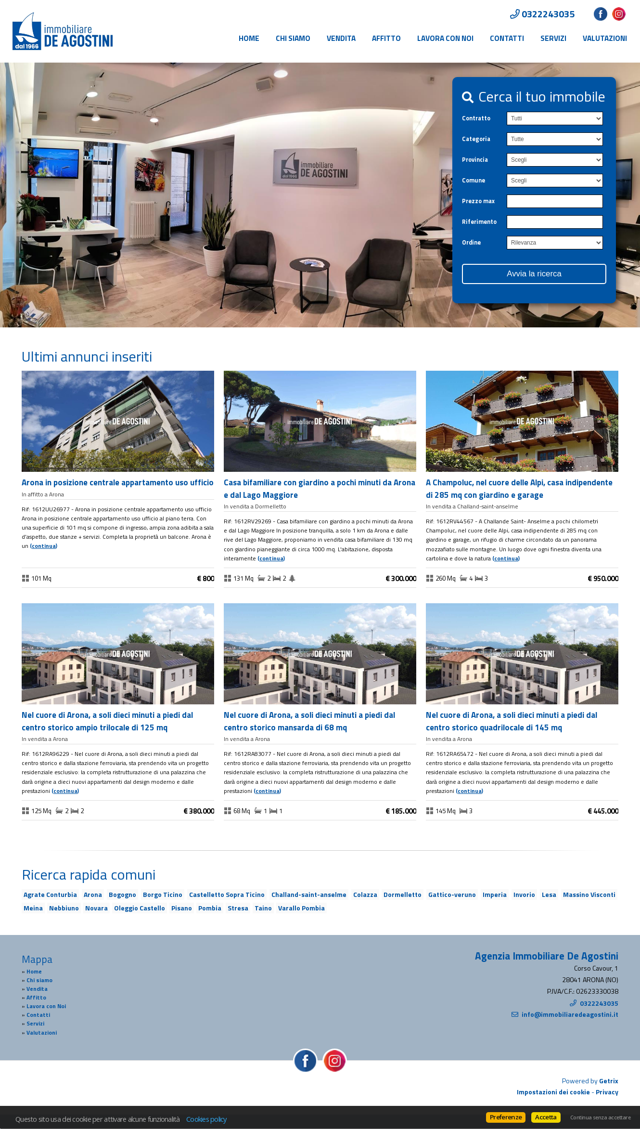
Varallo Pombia (301, 908)
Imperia (495, 894)
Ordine (471, 242)
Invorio (524, 894)
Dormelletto (403, 894)
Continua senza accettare (600, 1117)
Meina (33, 908)
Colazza (365, 894)
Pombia (209, 908)
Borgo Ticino (162, 894)
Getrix (608, 1081)
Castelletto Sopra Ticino (227, 894)
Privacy (607, 1092)
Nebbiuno (64, 908)
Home (249, 38)
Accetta (545, 1117)
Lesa (549, 894)
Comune (473, 180)
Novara (96, 908)
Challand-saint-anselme (308, 894)
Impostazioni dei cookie (553, 1092)
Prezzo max (478, 201)
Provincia (475, 159)
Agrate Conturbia (50, 894)
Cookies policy (206, 1119)
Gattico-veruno (452, 894)
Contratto (476, 118)
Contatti (507, 38)
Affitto (386, 38)
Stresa (238, 908)
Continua (44, 546)
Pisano (181, 908)
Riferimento (479, 221)
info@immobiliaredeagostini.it (570, 1014)
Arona (93, 894)
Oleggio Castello (139, 908)
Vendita (341, 38)
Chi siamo (293, 38)
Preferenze (506, 1117)
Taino (263, 908)
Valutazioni (605, 38)
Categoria (476, 138)
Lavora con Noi (445, 38)
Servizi (553, 38)
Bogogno (122, 894)
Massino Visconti (589, 894)
